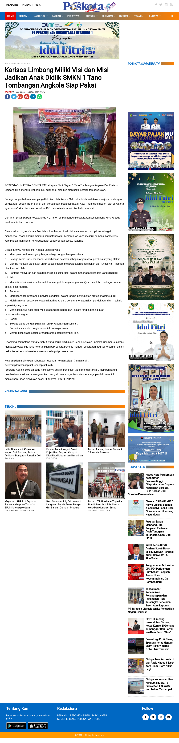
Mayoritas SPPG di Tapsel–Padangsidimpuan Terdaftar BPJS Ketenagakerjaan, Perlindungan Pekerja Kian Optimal (20, 512)
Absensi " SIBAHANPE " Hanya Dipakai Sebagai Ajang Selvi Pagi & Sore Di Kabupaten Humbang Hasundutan (159, 513)
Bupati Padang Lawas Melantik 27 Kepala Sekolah (105, 456)
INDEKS (26, 7)
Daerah (15, 68)
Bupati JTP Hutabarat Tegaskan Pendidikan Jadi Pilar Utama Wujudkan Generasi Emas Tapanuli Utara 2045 (105, 511)
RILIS (38, 7)
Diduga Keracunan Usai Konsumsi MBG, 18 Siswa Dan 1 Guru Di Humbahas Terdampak (159, 689)
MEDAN (23, 20)
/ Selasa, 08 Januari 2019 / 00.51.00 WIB (28, 97)
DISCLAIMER (99, 720)
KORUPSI (90, 20)
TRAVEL (138, 20)
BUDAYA (153, 20)
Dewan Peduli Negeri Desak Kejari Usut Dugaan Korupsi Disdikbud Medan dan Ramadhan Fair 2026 (64, 459)
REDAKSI (62, 720)
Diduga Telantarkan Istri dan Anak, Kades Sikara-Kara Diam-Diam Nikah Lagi (160, 669)
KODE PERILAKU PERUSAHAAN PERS (78, 723)
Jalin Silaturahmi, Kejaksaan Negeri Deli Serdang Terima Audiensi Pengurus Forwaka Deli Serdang (23, 459)
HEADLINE (12, 7)
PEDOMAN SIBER (80, 720)
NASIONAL (39, 20)
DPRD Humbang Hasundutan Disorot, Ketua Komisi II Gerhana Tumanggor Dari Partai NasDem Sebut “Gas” (160, 630)
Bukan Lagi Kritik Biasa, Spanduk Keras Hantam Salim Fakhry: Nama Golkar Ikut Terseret (159, 649)
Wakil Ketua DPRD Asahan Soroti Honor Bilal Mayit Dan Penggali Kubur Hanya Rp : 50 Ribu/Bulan (160, 556)
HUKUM (123, 20)
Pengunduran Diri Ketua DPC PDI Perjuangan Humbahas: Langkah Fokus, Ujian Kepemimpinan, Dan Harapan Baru (160, 578)
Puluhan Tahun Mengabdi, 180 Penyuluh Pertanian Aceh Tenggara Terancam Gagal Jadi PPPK (158, 534)
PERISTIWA (73, 20)
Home (10, 20)
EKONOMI (107, 20)
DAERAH (56, 20)
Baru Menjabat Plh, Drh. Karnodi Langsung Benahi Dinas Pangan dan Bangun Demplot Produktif (63, 509)
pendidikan (26, 68)
